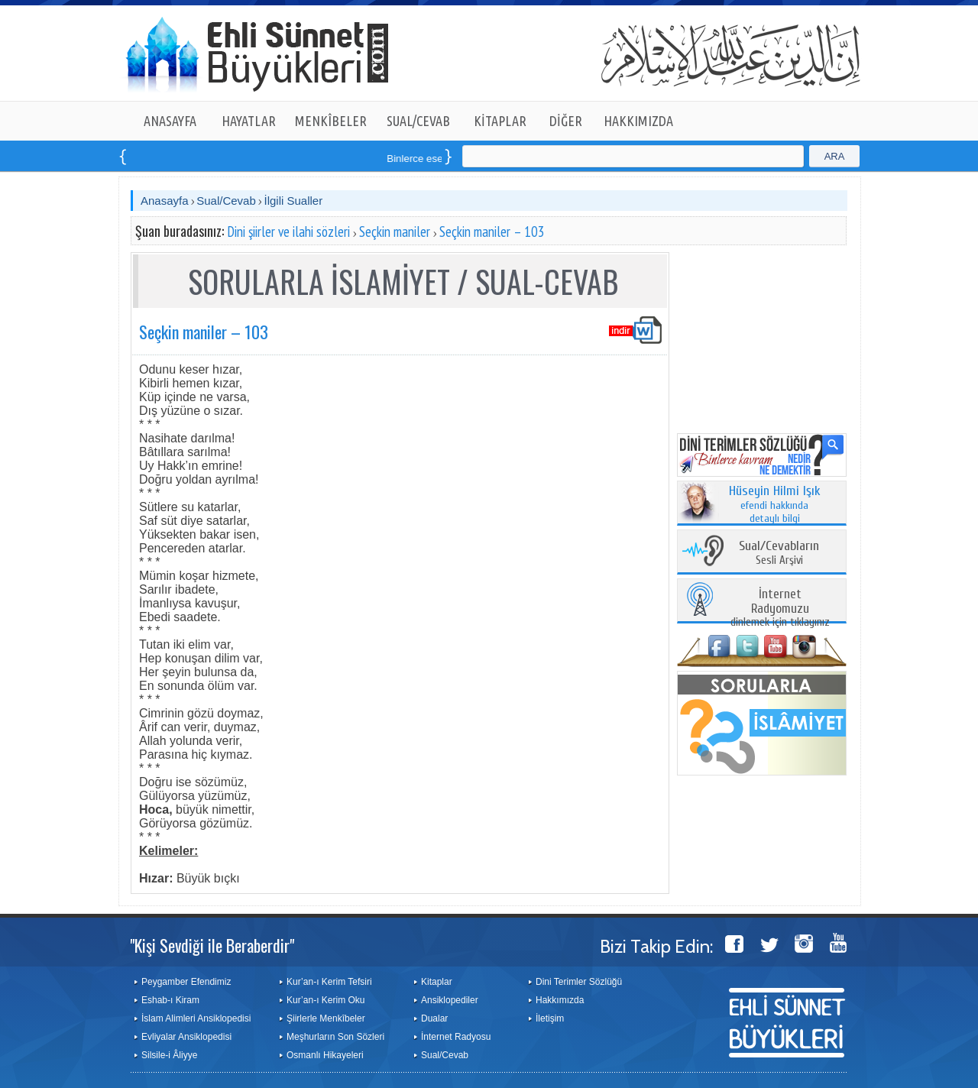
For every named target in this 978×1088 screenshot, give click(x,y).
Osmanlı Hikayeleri (325, 1055)
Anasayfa (165, 200)
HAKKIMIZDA (638, 120)
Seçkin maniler (394, 231)
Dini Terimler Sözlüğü (579, 981)
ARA (834, 156)
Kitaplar (436, 981)
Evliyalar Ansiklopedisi (186, 1036)
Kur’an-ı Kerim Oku (325, 1000)
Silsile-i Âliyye (169, 1055)
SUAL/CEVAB (418, 120)
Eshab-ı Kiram (170, 1000)
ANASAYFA (170, 120)
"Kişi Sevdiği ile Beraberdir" (212, 945)
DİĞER (565, 120)
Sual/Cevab (226, 200)
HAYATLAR (249, 120)
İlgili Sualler (293, 200)
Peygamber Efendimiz (186, 981)
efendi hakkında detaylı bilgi (775, 505)
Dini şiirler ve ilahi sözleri (288, 231)
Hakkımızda (560, 1000)
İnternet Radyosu (456, 1036)
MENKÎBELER (331, 120)
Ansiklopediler (449, 1000)
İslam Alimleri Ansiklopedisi (196, 1018)
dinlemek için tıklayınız (780, 608)
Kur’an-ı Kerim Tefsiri (329, 981)
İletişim (550, 1018)
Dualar (434, 1018)
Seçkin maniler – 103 (492, 231)
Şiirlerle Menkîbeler (326, 1018)
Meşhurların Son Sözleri (335, 1036)
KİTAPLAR (500, 120)
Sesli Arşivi (779, 553)
